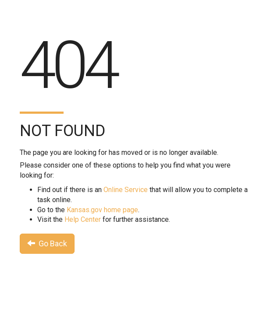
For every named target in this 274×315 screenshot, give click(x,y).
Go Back (47, 243)
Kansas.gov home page (102, 210)
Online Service (125, 190)
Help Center (82, 219)
